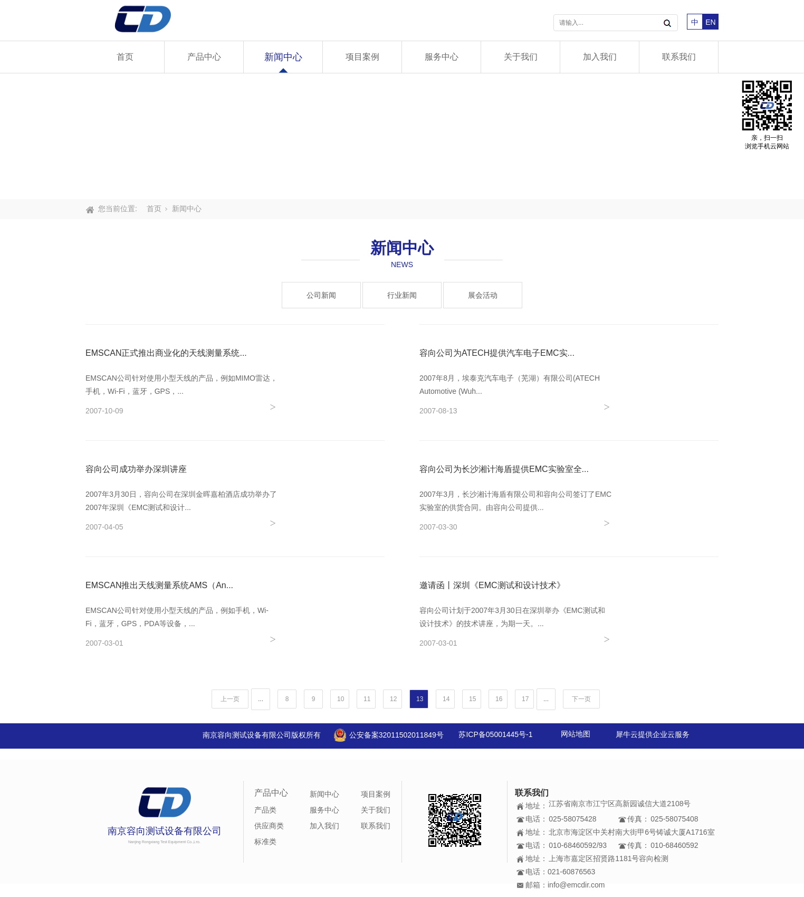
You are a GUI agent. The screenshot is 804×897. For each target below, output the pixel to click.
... (260, 699)
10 (340, 699)
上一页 (230, 699)
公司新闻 (321, 295)
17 (525, 699)
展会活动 (482, 295)
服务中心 (441, 56)
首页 (125, 56)
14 (446, 699)
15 (472, 699)
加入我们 (600, 56)
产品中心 (204, 56)
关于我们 (521, 56)
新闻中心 (283, 57)
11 (366, 699)
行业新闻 (402, 295)
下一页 (581, 699)
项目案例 (362, 56)
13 (419, 699)
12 (393, 699)
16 (498, 699)
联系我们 (679, 56)
